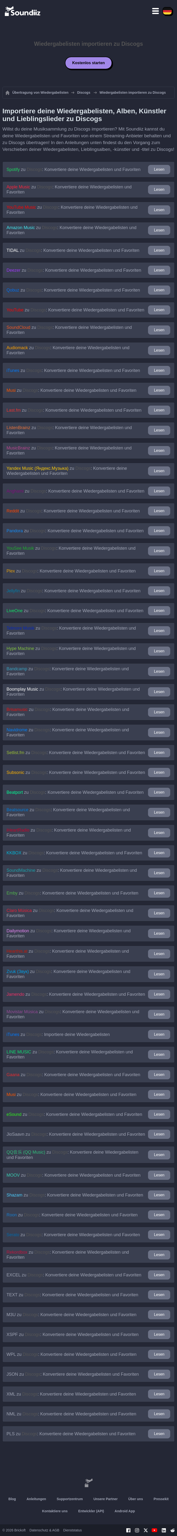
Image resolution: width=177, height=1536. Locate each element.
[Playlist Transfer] (23, 11)
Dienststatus (72, 1530)
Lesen (159, 169)
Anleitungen (36, 1499)
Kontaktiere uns (55, 1511)
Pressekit (161, 1499)
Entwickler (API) (91, 1511)
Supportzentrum (70, 1499)
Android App (125, 1511)
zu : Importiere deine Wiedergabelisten (58, 1034)
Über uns (135, 1499)
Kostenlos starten (88, 63)
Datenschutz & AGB (44, 1530)
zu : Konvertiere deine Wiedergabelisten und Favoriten (74, 169)
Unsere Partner (105, 1499)
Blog (12, 1499)
